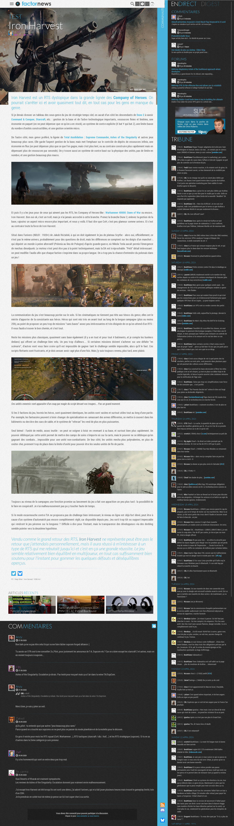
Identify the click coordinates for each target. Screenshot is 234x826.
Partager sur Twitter (12, 573)
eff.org (189, 583)
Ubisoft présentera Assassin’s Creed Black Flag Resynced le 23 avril (202, 23)
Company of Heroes (129, 97)
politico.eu (198, 503)
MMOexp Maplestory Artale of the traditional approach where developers (201, 72)
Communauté (167, 398)
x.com (209, 452)
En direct (189, 3)
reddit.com (203, 280)
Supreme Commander (96, 137)
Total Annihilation (72, 137)
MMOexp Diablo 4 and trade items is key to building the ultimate (202, 102)
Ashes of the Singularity (122, 137)
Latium (184, 16)
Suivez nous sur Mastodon (167, 815)
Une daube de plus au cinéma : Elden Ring (193, 52)
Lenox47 (185, 46)
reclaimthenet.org (201, 415)
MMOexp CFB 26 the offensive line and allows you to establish (201, 88)
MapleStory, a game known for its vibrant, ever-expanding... (198, 76)
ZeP (17, 31)
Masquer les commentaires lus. (153, 626)
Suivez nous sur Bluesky (167, 820)
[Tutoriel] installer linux (186, 38)
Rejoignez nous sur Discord (167, 810)
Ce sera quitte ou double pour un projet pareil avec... (195, 54)
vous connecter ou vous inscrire (87, 816)
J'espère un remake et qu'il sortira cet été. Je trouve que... (197, 26)
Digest (215, 3)
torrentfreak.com (189, 261)
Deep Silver (133, 89)
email (18, 35)
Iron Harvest (89, 539)
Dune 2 (139, 115)
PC (153, 89)
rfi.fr (184, 485)
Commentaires (191, 11)
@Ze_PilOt (29, 35)
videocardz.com (200, 784)
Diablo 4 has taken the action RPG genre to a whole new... (197, 104)
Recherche (131, 4)
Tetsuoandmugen (188, 32)
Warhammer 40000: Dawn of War (122, 212)
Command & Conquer (21, 119)
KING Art (141, 89)
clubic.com (199, 328)
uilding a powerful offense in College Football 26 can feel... (197, 90)
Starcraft (39, 119)
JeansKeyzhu (186, 65)
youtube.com (187, 157)
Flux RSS (167, 805)
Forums (184, 61)
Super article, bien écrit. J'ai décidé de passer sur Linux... (197, 40)
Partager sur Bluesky (19, 573)
